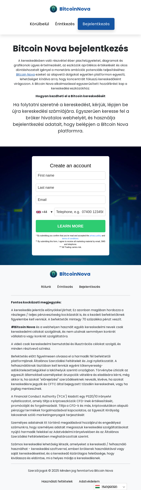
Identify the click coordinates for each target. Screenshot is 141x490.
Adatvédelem (89, 481)
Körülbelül (39, 24)
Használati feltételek (57, 481)
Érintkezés (65, 24)
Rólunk (46, 287)
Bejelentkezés (96, 24)
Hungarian (106, 486)
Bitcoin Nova (25, 74)
